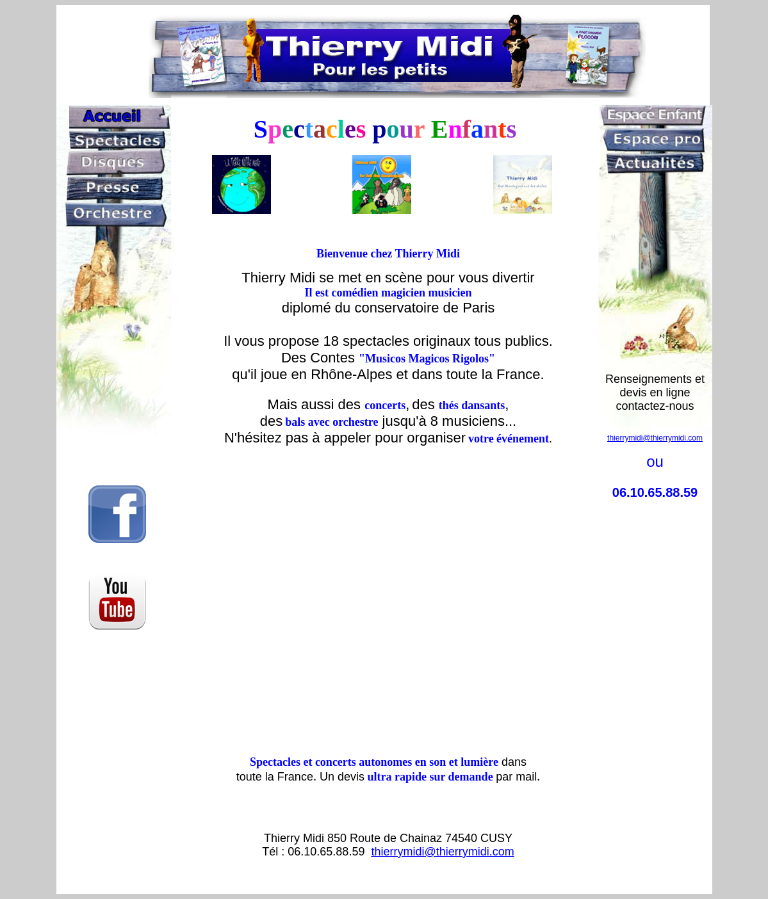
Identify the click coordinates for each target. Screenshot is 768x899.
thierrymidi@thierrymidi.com (442, 851)
